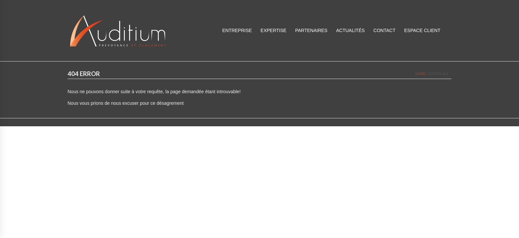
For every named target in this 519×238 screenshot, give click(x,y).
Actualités (350, 30)
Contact (384, 30)
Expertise (273, 30)
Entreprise (237, 30)
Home (420, 74)
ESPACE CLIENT (422, 30)
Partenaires (311, 30)
